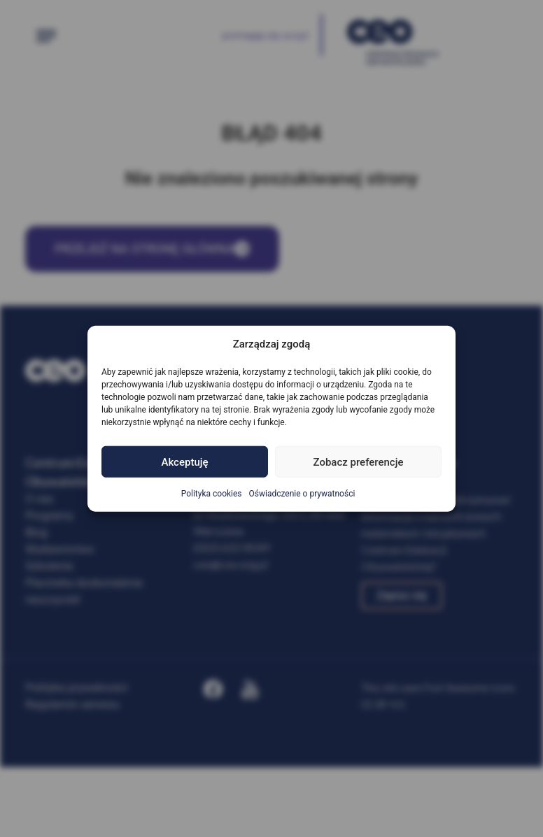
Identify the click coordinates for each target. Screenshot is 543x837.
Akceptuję (184, 461)
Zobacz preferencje (358, 461)
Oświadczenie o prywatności (302, 494)
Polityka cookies (211, 494)
